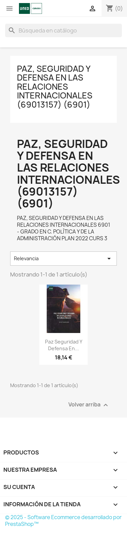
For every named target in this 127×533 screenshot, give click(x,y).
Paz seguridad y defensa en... (63, 345)
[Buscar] (63, 30)
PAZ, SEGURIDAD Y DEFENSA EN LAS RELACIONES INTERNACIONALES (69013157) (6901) (54, 86)
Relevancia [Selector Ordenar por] (63, 258)
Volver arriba (89, 405)
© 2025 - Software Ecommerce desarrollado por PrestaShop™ (63, 521)
